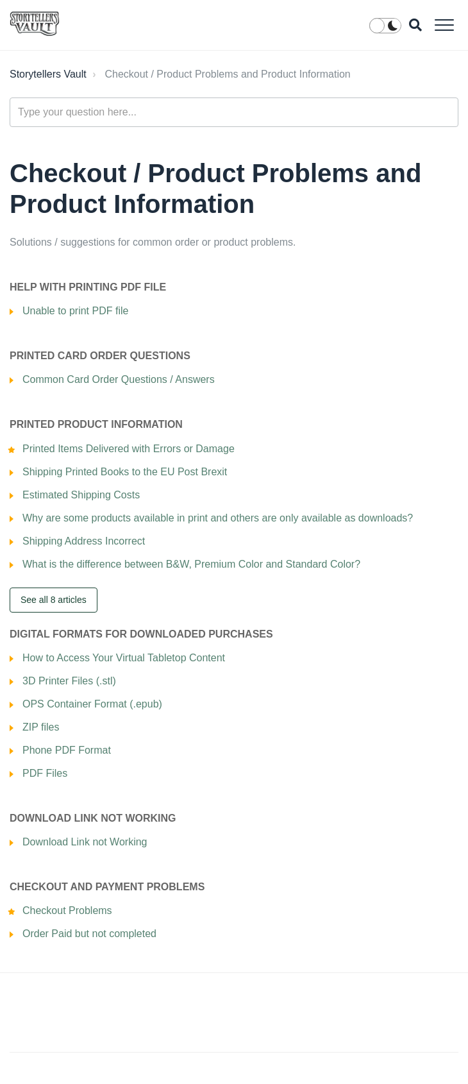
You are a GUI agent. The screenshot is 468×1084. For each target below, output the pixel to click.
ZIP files (41, 727)
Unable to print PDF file (75, 310)
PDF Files (44, 773)
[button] (444, 24)
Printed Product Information (96, 424)
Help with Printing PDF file (88, 287)
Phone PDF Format (66, 750)
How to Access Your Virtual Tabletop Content (123, 657)
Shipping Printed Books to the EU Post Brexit (124, 471)
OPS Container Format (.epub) (92, 704)
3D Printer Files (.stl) (69, 680)
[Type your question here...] (234, 112)
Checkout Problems (67, 910)
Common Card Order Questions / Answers (118, 379)
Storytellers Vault (48, 74)
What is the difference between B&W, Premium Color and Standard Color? (191, 564)
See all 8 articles (54, 600)
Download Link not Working (84, 841)
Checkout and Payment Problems (107, 886)
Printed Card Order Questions (100, 355)
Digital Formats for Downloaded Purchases (141, 634)
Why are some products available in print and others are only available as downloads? (217, 517)
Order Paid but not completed (89, 933)
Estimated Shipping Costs (81, 494)
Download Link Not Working (93, 818)
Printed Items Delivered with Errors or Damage (128, 448)
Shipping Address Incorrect (83, 541)
